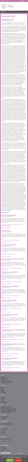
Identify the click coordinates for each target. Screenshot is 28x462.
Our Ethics (2, 396)
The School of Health (4, 445)
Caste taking (11, 240)
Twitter (3, 453)
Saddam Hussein (13, 308)
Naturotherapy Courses (5, 380)
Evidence (12, 355)
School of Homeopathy (5, 416)
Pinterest (6, 453)
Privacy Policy (3, 449)
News (2, 405)
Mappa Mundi (12, 224)
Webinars (2, 390)
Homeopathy (18, 224)
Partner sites (3, 415)
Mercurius (19, 308)
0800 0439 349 (9, 423)
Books (2, 386)
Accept (9, 460)
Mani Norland (6, 254)
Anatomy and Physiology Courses (6, 381)
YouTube (4, 453)
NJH (16, 339)
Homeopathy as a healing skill (9, 272)
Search (26, 1)
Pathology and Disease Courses (6, 382)
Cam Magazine (18, 281)
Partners (2, 400)
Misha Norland (6, 224)
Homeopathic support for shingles (6, 406)
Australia (16, 268)
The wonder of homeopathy (9, 244)
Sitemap (2, 450)
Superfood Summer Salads (5, 407)
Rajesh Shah (12, 339)
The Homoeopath (16, 367)
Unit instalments (3, 392)
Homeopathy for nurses (8, 19)
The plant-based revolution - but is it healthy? (8, 408)
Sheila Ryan (6, 240)
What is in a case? (6, 230)
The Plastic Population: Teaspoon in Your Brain (9, 411)
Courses (2, 375)
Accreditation (3, 401)
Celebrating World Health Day (6, 412)
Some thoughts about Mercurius (10, 314)
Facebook (1, 453)
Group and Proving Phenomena (10, 358)
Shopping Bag (23, 0)
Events (2, 389)
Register (7, 0)
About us (2, 395)
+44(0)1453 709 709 (8, 424)
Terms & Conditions (4, 402)
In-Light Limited (3, 418)
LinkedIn (9, 453)
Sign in (4, 0)
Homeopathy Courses (4, 378)
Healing (17, 353)
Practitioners (18, 295)
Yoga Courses (3, 379)
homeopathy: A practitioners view (10, 286)
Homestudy (12, 268)
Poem (11, 367)
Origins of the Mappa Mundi (9, 215)
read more (6, 222)
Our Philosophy (3, 397)
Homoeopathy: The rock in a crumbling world (13, 330)
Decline (18, 460)
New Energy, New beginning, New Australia (13, 259)
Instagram (8, 453)
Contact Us (3, 446)
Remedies (2, 391)
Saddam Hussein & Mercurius (9, 300)
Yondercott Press (4, 417)
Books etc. (2, 385)
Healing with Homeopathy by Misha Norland (13, 344)
